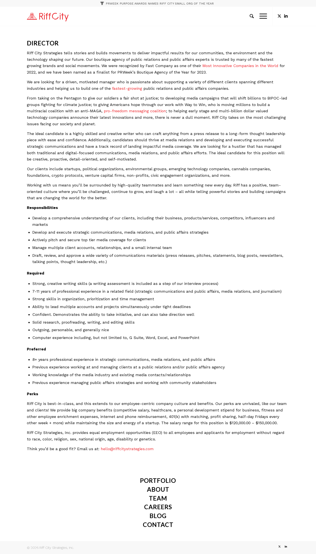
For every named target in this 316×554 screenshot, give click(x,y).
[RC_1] (47, 16)
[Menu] (262, 16)
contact (158, 524)
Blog (158, 515)
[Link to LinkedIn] (286, 16)
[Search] (252, 16)
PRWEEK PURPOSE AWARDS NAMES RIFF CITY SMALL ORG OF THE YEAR (160, 3)
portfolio (158, 480)
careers (158, 507)
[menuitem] (252, 16)
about (158, 489)
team (158, 498)
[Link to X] (279, 16)
